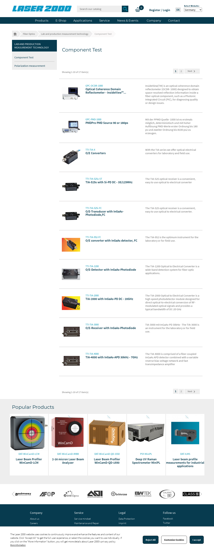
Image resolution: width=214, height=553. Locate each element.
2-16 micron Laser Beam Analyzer (68, 461)
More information (18, 545)
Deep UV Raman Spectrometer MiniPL (146, 461)
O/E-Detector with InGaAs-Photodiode (110, 270)
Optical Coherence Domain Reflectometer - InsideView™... (105, 90)
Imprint (122, 523)
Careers (34, 523)
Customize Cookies (174, 539)
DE (178, 9)
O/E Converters (95, 153)
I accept (197, 539)
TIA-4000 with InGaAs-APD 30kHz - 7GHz (111, 357)
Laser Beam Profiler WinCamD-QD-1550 (107, 461)
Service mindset (82, 518)
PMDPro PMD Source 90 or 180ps (106, 123)
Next (192, 71)
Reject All (151, 539)
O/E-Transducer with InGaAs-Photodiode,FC (104, 213)
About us (34, 518)
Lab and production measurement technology (31, 45)
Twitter (166, 522)
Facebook (168, 518)
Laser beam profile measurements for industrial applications (185, 462)
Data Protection (127, 518)
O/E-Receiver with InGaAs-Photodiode (110, 328)
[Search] (102, 9)
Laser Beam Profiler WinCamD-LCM (29, 461)
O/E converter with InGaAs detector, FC (111, 240)
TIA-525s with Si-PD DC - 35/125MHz (108, 182)
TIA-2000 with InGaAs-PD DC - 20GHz (109, 299)
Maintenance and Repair (86, 523)
